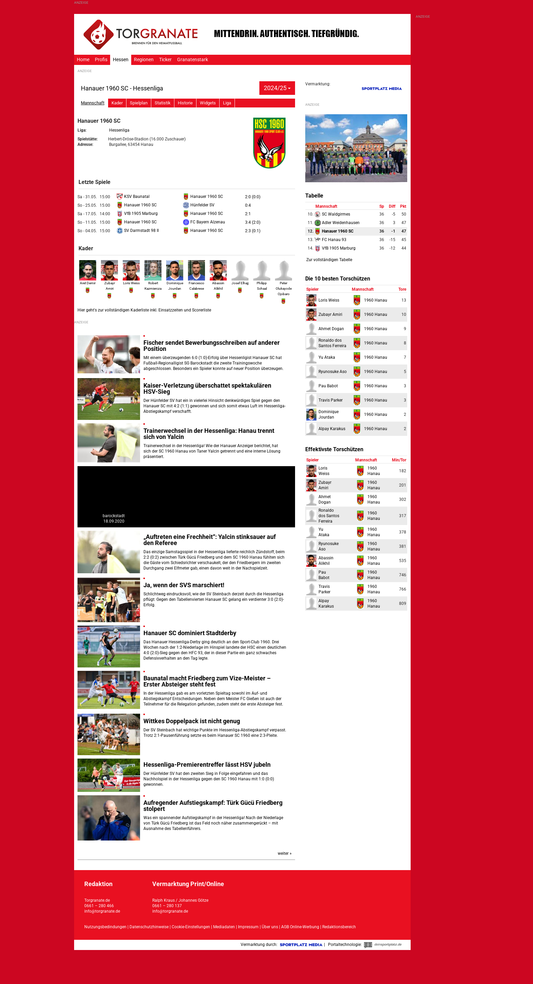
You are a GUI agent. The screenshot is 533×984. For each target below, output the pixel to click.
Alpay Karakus (332, 428)
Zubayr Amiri (109, 282)
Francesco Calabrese (196, 282)
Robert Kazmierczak (153, 282)
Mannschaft (92, 102)
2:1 (248, 213)
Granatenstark (192, 60)
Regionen (144, 60)
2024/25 (277, 87)
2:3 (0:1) (252, 230)
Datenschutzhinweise (149, 926)
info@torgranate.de (102, 911)
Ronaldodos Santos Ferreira (329, 516)
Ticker (165, 60)
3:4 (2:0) (252, 222)
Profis (101, 60)
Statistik (163, 102)
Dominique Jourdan (174, 282)
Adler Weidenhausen (337, 222)
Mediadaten (224, 926)
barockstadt (114, 515)
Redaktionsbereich (339, 926)
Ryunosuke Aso (333, 371)
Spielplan (139, 102)
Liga (227, 102)
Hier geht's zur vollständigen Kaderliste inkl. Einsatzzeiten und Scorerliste (144, 310)
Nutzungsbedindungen (105, 926)
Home (83, 60)
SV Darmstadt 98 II (138, 230)
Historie (185, 102)
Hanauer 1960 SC (203, 196)
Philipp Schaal (261, 282)
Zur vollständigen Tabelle (329, 259)
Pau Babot (328, 386)
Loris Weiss (329, 300)
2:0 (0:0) (252, 196)
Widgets (208, 102)
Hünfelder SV (198, 205)
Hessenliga (119, 130)
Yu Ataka (327, 357)
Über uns (270, 926)
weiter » (285, 853)
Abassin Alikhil (218, 282)
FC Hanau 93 (330, 239)
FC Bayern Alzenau (204, 222)
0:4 (248, 205)
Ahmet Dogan (331, 328)
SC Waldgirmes (332, 214)
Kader (117, 102)
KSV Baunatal (133, 196)
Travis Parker (331, 400)
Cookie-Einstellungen (191, 926)
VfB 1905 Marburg (137, 213)
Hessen (120, 60)
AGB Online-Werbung (300, 926)
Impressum (248, 926)
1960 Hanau (375, 300)
